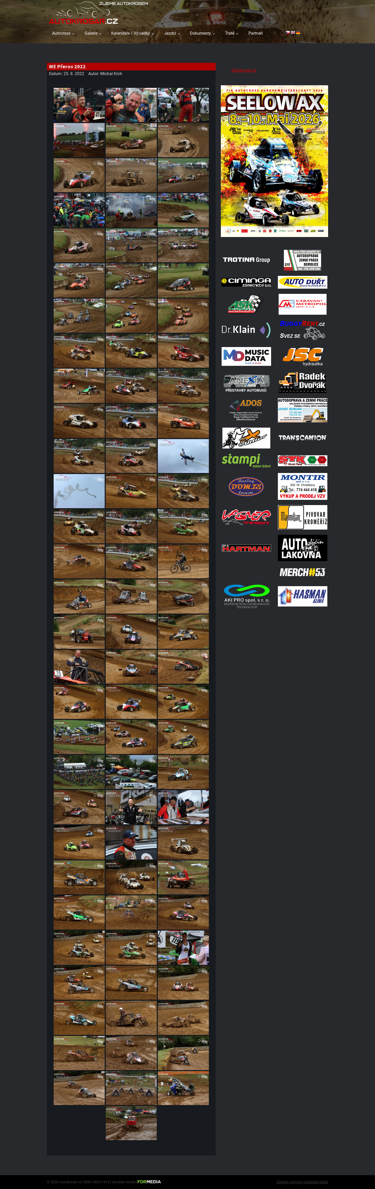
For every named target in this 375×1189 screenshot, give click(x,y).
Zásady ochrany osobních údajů (302, 1182)
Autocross (61, 33)
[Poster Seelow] (274, 237)
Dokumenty (200, 33)
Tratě (229, 33)
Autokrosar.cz (243, 70)
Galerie (91, 33)
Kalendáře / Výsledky (130, 33)
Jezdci (170, 33)
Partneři (255, 33)
